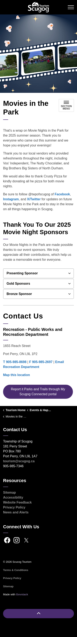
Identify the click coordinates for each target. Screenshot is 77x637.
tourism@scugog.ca (18, 461)
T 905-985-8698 (14, 362)
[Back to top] (38, 613)
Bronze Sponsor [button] (19, 294)
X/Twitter (34, 199)
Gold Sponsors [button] (18, 283)
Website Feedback (17, 502)
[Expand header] (71, 7)
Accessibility (13, 497)
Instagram (11, 199)
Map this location (16, 375)
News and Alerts (16, 512)
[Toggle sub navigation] (66, 105)
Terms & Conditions (15, 570)
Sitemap (9, 492)
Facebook (62, 194)
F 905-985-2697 (41, 362)
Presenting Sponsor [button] (22, 273)
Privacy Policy (14, 507)
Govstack (22, 594)
